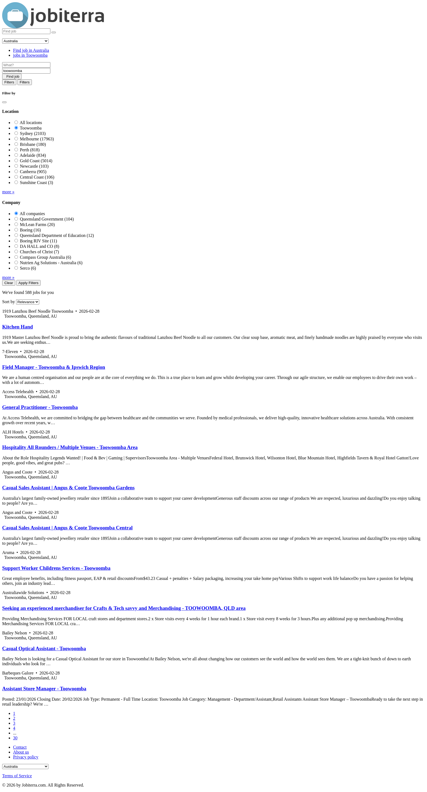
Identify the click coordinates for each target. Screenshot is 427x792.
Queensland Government (47, 219)
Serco (28, 268)
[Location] (26, 71)
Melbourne (37, 139)
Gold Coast (36, 160)
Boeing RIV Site (38, 241)
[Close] (4, 102)
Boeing (30, 230)
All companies (32, 213)
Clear (8, 283)
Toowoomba (31, 128)
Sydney (33, 133)
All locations (31, 122)
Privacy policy (25, 757)
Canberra (33, 171)
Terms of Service (17, 775)
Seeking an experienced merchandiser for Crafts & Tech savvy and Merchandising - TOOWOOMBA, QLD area (124, 608)
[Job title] (26, 65)
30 (15, 738)
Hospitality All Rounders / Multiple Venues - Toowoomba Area (70, 447)
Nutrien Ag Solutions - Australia (51, 262)
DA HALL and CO (39, 246)
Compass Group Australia (45, 257)
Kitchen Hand (17, 327)
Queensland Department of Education (57, 235)
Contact (20, 747)
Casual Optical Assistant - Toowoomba (44, 648)
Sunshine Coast (36, 182)
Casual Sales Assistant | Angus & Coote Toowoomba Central (67, 528)
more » (8, 191)
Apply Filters (28, 283)
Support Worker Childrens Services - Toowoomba (56, 568)
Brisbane (33, 144)
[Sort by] (27, 302)
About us (21, 752)
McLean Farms (37, 224)
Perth (29, 149)
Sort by (8, 301)
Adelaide (33, 155)
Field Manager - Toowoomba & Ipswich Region (53, 367)
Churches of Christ (39, 251)
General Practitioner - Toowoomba (40, 407)
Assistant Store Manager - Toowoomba (44, 688)
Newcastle (34, 166)
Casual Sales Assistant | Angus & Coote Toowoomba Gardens (68, 487)
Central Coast (37, 177)
